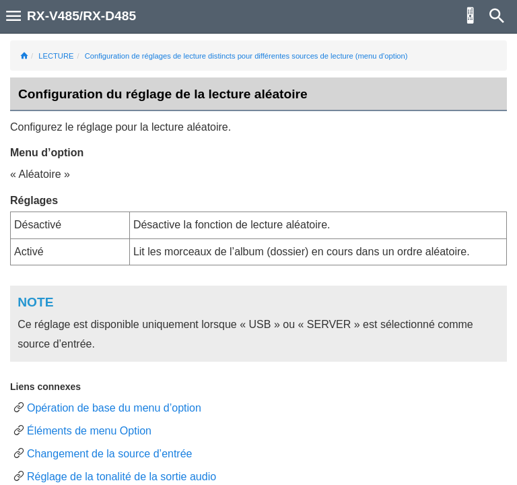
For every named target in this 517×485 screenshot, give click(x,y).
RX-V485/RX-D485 (81, 16)
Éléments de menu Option (89, 431)
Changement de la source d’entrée (110, 453)
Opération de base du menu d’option (114, 408)
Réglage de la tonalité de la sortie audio (121, 476)
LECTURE (55, 56)
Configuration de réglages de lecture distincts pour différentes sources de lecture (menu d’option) (246, 56)
